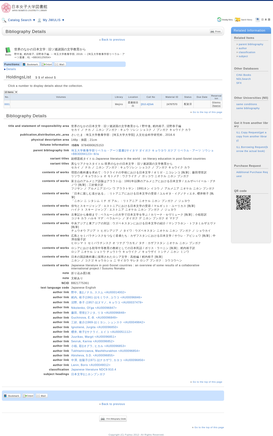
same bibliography (248, 108)
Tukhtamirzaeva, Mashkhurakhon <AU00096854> (105, 350)
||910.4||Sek (147, 104)
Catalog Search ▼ (18, 20)
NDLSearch (243, 79)
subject (243, 56)
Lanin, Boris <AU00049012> (91, 365)
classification (247, 52)
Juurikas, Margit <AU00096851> (93, 336)
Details (11, 69)
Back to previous (113, 39)
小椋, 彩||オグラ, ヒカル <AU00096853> (98, 346)
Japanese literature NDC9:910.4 (93, 369)
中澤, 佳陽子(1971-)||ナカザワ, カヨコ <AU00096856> (108, 360)
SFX (239, 83)
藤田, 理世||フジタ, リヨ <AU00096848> (98, 312)
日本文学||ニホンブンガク (88, 374)
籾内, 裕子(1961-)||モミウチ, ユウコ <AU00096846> (106, 297)
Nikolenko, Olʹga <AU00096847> (94, 307)
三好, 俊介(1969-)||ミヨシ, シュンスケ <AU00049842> (108, 322)
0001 (7, 104)
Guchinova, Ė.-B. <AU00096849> (94, 317)
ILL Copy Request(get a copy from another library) (251, 136)
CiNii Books (243, 75)
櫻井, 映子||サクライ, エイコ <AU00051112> (101, 331)
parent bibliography (251, 44)
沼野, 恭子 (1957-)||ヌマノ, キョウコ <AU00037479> (107, 302)
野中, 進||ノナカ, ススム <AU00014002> (98, 292)
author (243, 48)
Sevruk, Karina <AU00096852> (92, 341)
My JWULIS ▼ (51, 20)
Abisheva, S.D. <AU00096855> (93, 355)
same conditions (246, 104)
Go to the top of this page (207, 112)
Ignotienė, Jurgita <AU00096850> (94, 327)
